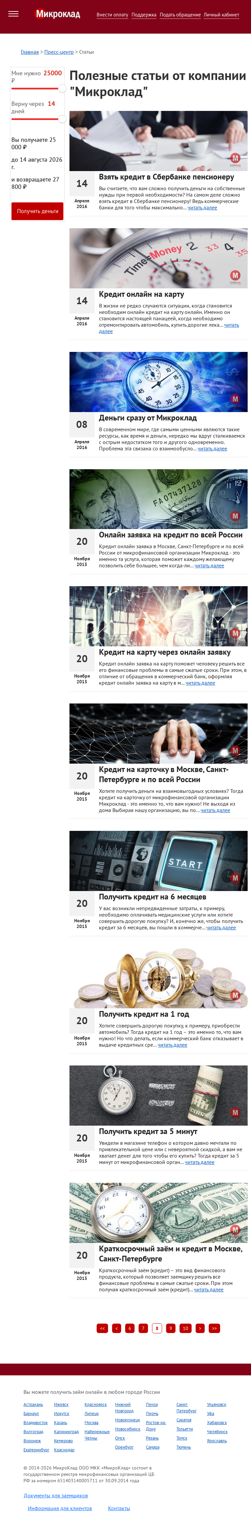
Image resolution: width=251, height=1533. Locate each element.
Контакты (119, 1508)
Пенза (152, 1404)
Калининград (66, 1432)
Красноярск (96, 1404)
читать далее (202, 207)
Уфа (210, 1413)
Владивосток (35, 1422)
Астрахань (33, 1404)
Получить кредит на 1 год (144, 1014)
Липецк (92, 1413)
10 (185, 1328)
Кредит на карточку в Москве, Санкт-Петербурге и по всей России (164, 774)
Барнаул (31, 1413)
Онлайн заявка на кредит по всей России (171, 534)
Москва (91, 1422)
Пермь (152, 1413)
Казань (60, 1422)
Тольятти (185, 1429)
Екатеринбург (36, 1450)
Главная (30, 51)
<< (102, 1328)
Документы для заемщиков (56, 1495)
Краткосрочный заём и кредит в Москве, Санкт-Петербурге (170, 1253)
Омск (120, 1438)
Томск (182, 1438)
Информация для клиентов (60, 1508)
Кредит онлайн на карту (141, 294)
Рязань (152, 1438)
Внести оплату (112, 14)
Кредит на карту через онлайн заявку (165, 652)
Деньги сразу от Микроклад (148, 417)
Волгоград (33, 1432)
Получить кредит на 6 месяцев (152, 896)
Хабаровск (217, 1422)
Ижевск (61, 1404)
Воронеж (32, 1441)
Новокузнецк (127, 1420)
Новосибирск (127, 1429)
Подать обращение (180, 14)
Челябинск (217, 1432)
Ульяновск (216, 1404)
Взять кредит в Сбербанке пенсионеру (166, 176)
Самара (152, 1447)
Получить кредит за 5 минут (148, 1131)
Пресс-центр (59, 51)
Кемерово (63, 1441)
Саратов (184, 1420)
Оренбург (124, 1447)
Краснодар (64, 1450)
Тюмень (184, 1447)
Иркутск (61, 1413)
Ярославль (217, 1441)
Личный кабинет (221, 14)
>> (214, 1328)
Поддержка (144, 14)
